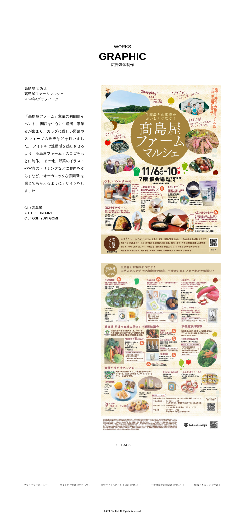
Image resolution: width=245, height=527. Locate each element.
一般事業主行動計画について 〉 (168, 485)
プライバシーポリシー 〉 (37, 485)
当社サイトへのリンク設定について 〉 (121, 485)
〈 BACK (122, 445)
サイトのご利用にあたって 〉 (76, 485)
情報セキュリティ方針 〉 (207, 485)
